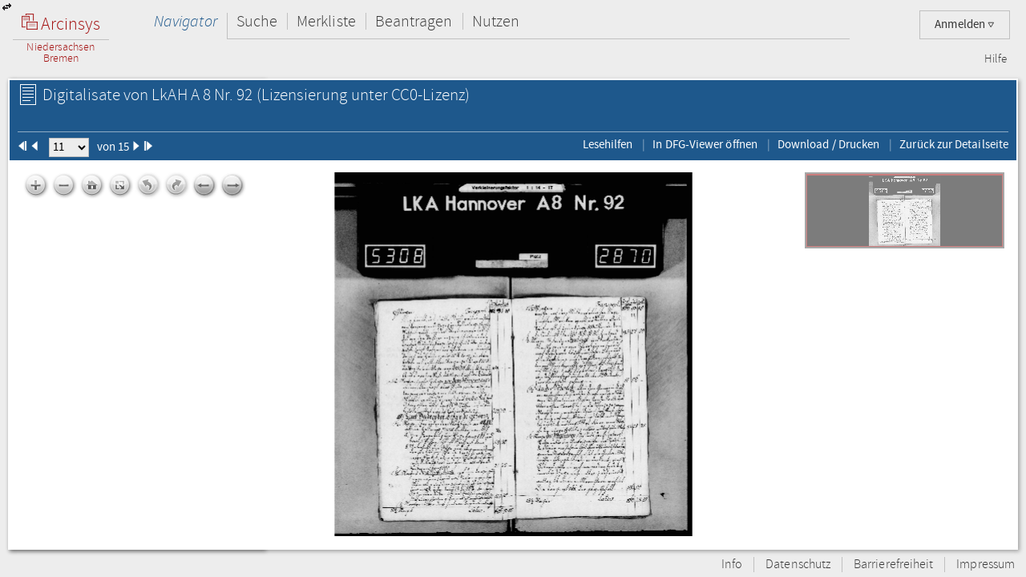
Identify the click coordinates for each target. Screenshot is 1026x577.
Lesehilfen (608, 144)
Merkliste (326, 21)
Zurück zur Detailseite (953, 144)
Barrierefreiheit (893, 564)
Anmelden (965, 24)
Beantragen (414, 21)
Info (731, 564)
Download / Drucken (828, 144)
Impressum (985, 564)
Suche (256, 21)
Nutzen (495, 21)
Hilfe (995, 59)
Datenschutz (797, 564)
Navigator (185, 21)
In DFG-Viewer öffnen (704, 144)
